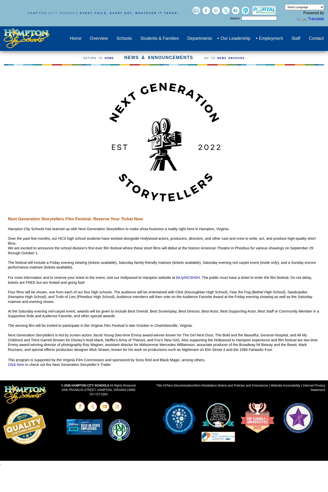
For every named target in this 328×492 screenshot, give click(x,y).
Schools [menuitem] (124, 38)
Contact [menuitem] (316, 38)
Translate (310, 19)
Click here (16, 364)
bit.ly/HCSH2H (188, 277)
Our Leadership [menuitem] (235, 38)
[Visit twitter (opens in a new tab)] (226, 12)
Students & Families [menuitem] (159, 38)
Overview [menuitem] (99, 38)
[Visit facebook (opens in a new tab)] (206, 12)
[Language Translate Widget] (304, 7)
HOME (109, 58)
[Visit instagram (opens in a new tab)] (216, 12)
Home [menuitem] (76, 38)
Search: (235, 18)
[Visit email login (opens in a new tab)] (196, 12)
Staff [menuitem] (295, 38)
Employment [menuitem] (271, 38)
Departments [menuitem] (199, 38)
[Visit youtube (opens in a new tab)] (235, 12)
